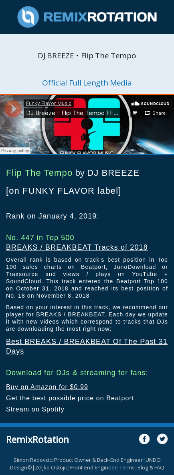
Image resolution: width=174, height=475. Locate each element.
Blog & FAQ (151, 467)
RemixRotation (37, 439)
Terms (127, 467)
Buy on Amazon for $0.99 (47, 387)
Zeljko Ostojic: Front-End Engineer (76, 467)
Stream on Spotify (35, 409)
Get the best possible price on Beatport (70, 398)
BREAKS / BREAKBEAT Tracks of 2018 (77, 247)
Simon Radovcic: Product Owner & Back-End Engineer (78, 459)
